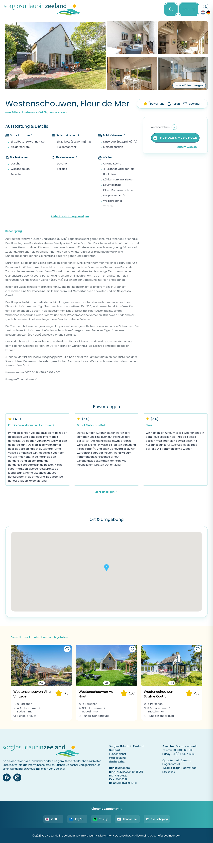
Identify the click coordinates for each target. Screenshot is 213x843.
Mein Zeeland (117, 758)
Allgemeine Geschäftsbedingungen (157, 836)
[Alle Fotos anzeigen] (189, 85)
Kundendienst (117, 754)
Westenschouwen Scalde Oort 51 (158, 694)
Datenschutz (123, 836)
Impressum (88, 836)
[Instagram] (17, 777)
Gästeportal (116, 761)
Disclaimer (105, 836)
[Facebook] (7, 777)
